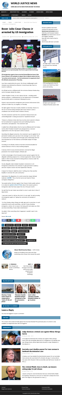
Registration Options (7, 389)
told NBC (9, 178)
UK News (31, 12)
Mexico (14, 231)
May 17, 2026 (27, 353)
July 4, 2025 (6, 37)
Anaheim (18, 225)
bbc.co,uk (8, 216)
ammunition (9, 225)
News (10, 22)
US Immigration (31, 240)
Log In (29, 15)
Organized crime (23, 231)
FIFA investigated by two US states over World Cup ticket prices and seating (50, 85)
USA (33, 37)
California (33, 225)
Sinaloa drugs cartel (9, 234)
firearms (14, 228)
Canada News (39, 12)
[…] (29, 344)
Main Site (3, 12)
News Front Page (14, 12)
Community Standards (47, 389)
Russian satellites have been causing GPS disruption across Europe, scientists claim (49, 29)
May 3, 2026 (26, 371)
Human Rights (5, 15)
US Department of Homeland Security (13, 240)
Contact (3, 387)
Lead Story (26, 37)
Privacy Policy (25, 387)
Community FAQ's (46, 387)
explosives (6, 228)
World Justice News (16, 37)
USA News (24, 12)
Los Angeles (6, 231)
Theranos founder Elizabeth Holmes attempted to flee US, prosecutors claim (20, 298)
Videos (23, 15)
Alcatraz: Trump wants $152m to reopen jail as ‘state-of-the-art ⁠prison (7, 298)
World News (49, 12)
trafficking (22, 237)
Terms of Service (26, 389)
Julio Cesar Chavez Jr (25, 228)
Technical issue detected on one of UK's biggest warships (51, 35)
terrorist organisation (9, 237)
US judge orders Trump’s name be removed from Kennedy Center (51, 65)
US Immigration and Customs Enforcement (14, 243)
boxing (25, 225)
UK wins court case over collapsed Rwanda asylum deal (51, 104)
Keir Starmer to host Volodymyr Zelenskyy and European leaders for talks (50, 33)
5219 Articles (36, 250)
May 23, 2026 (27, 336)
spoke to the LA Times (16, 185)
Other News (14, 15)
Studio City (21, 234)
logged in (11, 313)
